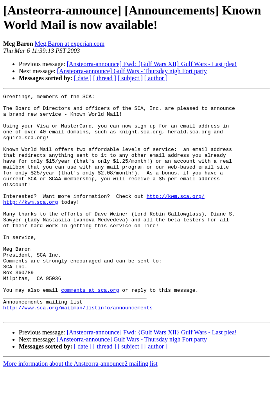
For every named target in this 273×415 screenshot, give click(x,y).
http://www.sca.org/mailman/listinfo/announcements (78, 350)
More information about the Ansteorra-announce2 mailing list (80, 408)
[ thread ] (104, 78)
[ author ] (156, 78)
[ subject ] (130, 78)
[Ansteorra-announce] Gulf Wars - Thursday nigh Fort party (132, 71)
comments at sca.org (90, 329)
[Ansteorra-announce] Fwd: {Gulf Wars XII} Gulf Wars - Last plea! (152, 64)
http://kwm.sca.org (30, 224)
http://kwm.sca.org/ (176, 217)
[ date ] (83, 78)
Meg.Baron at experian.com (70, 43)
